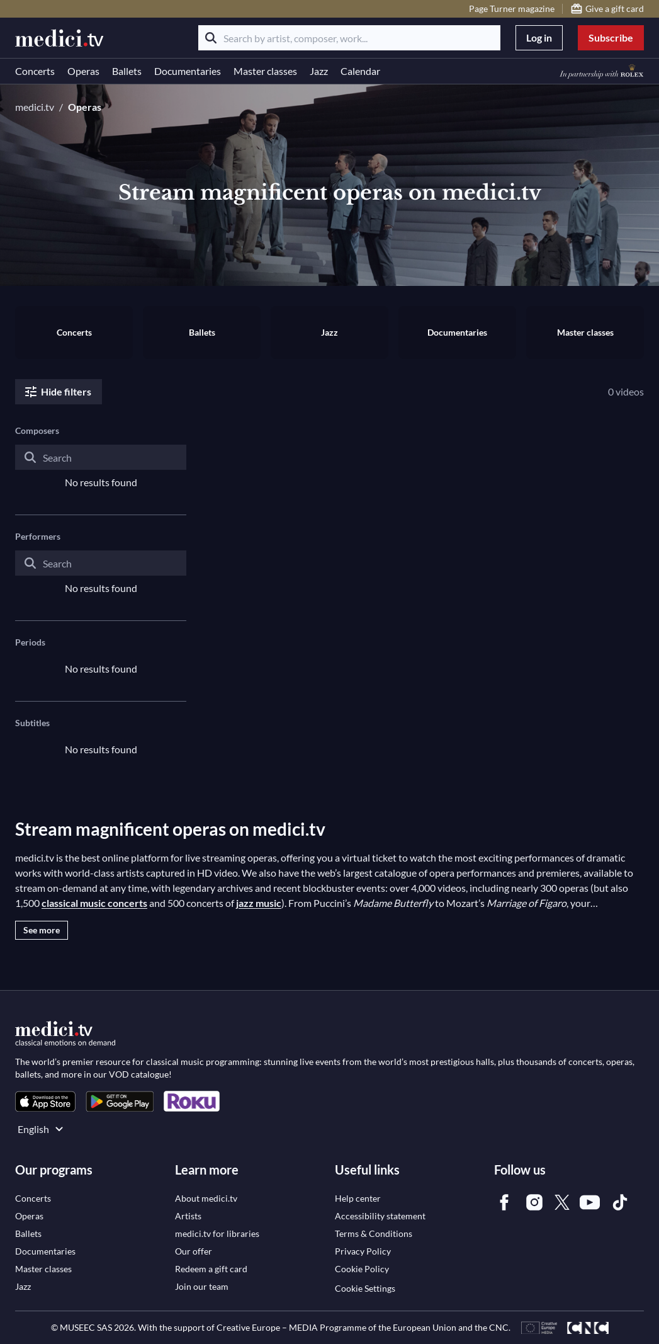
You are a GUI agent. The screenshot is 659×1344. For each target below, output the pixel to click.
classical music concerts (94, 903)
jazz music (258, 903)
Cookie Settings (365, 1288)
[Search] (210, 37)
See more (41, 930)
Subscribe (611, 37)
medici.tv (34, 107)
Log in (539, 37)
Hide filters (57, 391)
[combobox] (100, 467)
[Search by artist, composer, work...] (349, 37)
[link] (45, 1101)
